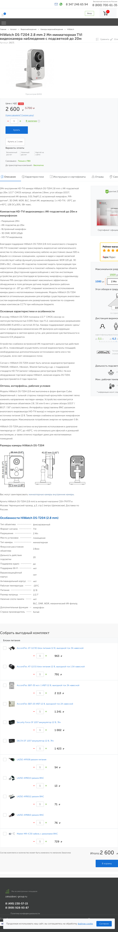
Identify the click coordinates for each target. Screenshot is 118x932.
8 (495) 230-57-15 (16, 903)
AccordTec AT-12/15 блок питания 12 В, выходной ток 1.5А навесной (51, 666)
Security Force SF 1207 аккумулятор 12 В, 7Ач (39, 722)
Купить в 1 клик (15, 141)
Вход (89, 13)
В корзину (107, 863)
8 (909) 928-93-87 (17, 907)
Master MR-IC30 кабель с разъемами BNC (37, 833)
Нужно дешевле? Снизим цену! (20, 115)
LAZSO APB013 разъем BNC (30, 778)
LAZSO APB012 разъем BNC (30, 796)
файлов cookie (85, 923)
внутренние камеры (63, 494)
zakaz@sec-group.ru (16, 896)
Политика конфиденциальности (25, 913)
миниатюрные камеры (40, 494)
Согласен (104, 923)
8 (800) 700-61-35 (104, 5)
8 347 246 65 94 (77, 4)
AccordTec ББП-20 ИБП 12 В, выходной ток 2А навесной (45, 704)
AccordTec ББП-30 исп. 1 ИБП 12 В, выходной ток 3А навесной (48, 685)
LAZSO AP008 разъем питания (31, 759)
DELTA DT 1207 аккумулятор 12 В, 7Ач (35, 741)
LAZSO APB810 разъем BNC (30, 815)
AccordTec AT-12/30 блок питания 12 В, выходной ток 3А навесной (50, 648)
